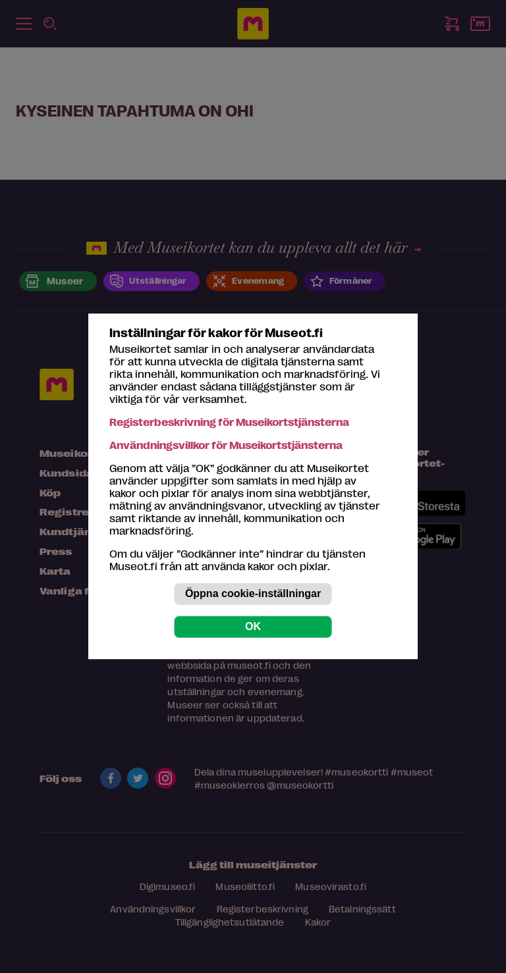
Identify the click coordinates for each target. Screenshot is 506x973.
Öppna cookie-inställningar (253, 594)
